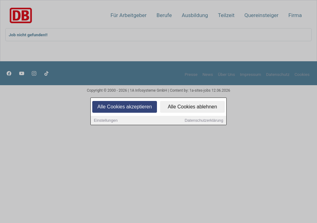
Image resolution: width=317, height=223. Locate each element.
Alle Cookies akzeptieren (124, 107)
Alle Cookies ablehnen (192, 107)
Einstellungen (106, 120)
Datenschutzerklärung (204, 120)
